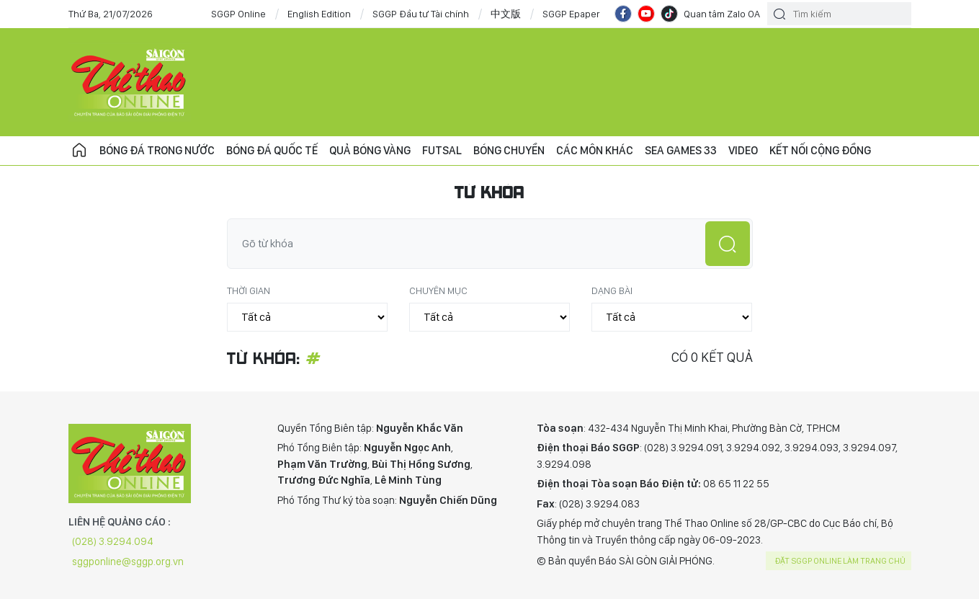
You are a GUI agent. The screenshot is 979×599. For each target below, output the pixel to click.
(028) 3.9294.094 (112, 541)
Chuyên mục (438, 290)
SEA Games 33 (681, 150)
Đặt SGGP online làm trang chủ (840, 561)
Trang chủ (79, 150)
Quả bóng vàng (370, 150)
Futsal (442, 150)
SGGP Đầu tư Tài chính (420, 13)
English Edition (319, 13)
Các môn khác (594, 150)
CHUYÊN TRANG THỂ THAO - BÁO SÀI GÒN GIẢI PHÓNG (129, 82)
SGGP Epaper (571, 13)
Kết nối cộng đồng (820, 150)
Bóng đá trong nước (157, 150)
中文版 (506, 13)
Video (743, 150)
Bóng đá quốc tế (272, 150)
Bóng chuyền (509, 150)
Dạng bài (611, 290)
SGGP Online (238, 13)
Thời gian (248, 290)
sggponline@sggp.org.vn (128, 561)
